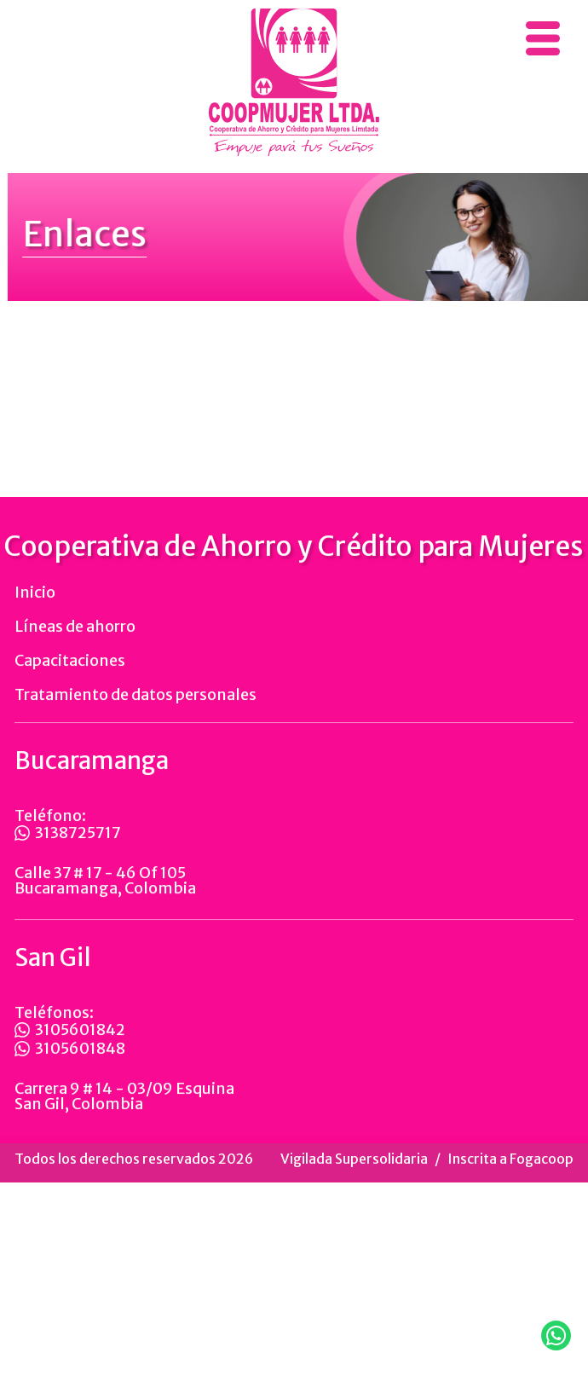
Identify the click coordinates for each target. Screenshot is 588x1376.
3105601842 (69, 1047)
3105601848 (69, 1065)
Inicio (34, 609)
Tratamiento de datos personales (135, 711)
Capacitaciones (69, 677)
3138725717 (67, 850)
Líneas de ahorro (74, 643)
